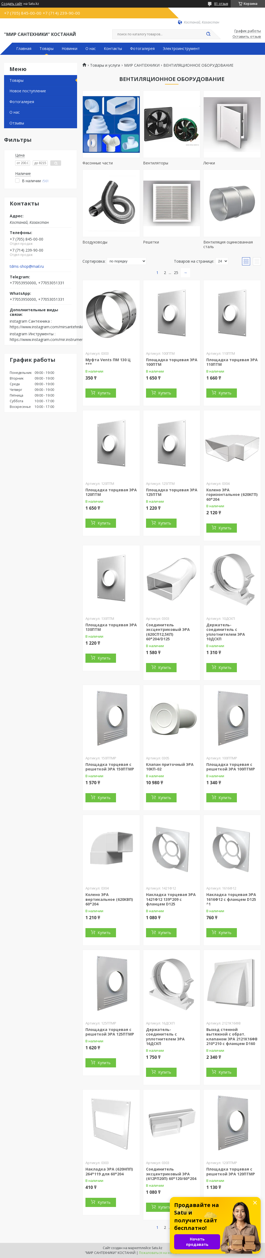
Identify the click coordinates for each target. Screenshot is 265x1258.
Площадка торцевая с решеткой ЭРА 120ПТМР (230, 1171)
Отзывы (16, 123)
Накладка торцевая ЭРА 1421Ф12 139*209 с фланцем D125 (171, 899)
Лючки (209, 162)
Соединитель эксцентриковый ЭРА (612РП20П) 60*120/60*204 (171, 1173)
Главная (23, 48)
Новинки (69, 48)
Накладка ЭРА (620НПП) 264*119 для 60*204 (109, 1171)
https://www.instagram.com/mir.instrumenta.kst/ (52, 339)
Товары (46, 48)
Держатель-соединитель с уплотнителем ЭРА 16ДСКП (165, 1036)
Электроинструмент (181, 48)
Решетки (151, 242)
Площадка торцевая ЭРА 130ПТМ (111, 627)
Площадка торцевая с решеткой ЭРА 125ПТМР (109, 1032)
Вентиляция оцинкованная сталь (228, 244)
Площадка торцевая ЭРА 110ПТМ (232, 362)
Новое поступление (27, 90)
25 (176, 272)
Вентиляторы (155, 162)
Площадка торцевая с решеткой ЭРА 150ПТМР (109, 767)
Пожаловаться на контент (159, 1252)
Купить (104, 392)
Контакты (113, 48)
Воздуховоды (94, 242)
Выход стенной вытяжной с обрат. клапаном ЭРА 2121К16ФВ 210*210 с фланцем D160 (231, 1036)
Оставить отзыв (247, 37)
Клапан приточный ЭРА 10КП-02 (170, 767)
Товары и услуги (105, 65)
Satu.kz (157, 1248)
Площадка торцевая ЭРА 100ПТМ (171, 362)
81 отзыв (221, 3)
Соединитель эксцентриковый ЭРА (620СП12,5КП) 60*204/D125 (168, 632)
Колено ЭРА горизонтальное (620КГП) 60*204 (232, 494)
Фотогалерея (142, 48)
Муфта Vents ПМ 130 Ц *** (108, 362)
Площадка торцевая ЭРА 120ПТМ (111, 492)
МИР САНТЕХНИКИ (142, 65)
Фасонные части (97, 162)
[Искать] (208, 34)
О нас (90, 48)
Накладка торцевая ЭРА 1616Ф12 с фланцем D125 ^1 (231, 899)
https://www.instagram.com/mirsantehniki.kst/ (50, 326)
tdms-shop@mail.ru (27, 266)
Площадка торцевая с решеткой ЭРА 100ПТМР (230, 767)
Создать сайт (11, 4)
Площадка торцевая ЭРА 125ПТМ (171, 492)
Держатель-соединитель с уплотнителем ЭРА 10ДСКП (225, 632)
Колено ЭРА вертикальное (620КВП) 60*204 (109, 899)
